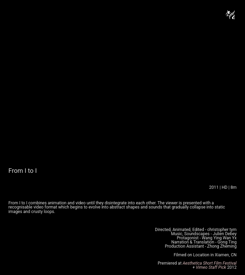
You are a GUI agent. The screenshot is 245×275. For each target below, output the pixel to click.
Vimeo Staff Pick (211, 267)
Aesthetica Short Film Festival (210, 263)
